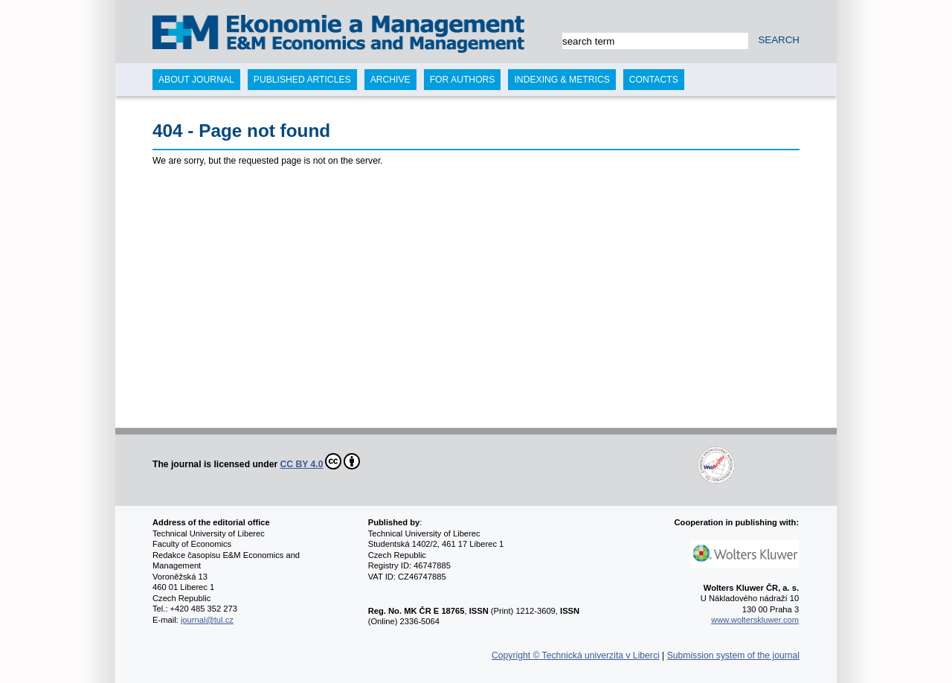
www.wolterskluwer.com (755, 619)
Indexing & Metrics (561, 79)
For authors (462, 79)
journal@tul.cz (207, 619)
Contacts (653, 79)
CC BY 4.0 (320, 461)
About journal (196, 79)
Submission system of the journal (733, 655)
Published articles (302, 79)
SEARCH (779, 39)
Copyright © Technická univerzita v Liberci (576, 655)
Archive (390, 79)
